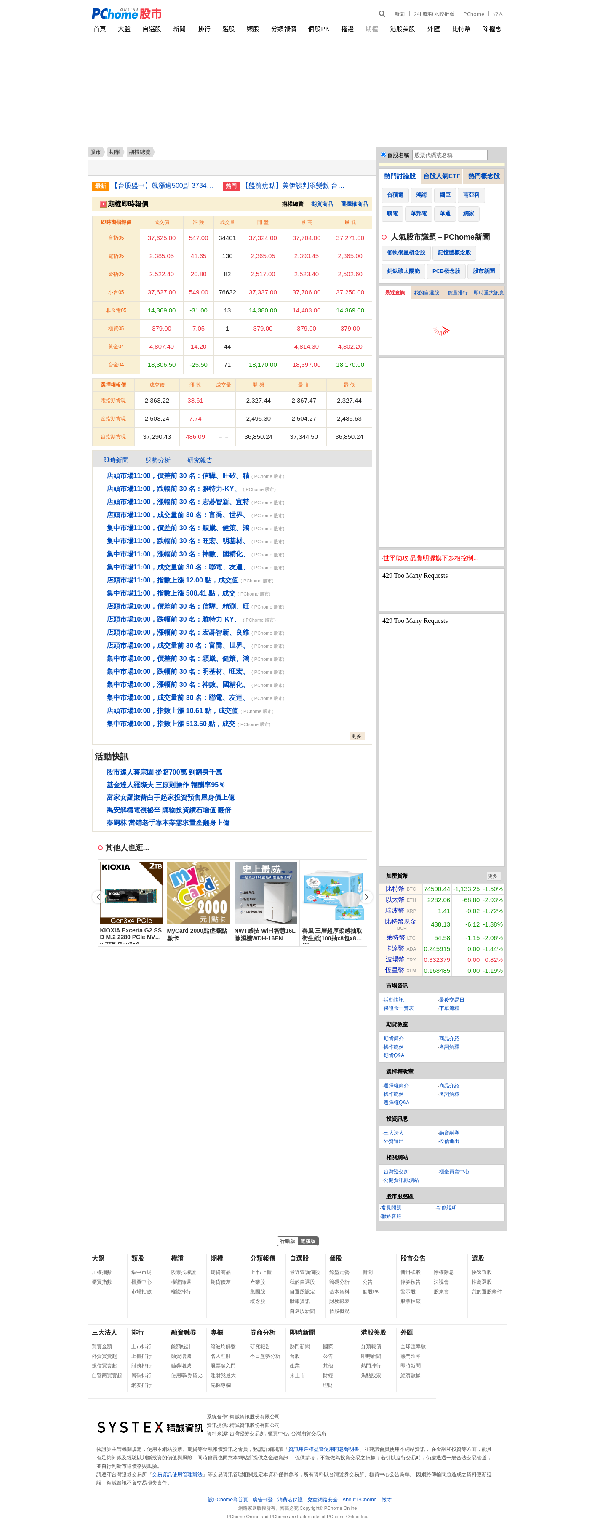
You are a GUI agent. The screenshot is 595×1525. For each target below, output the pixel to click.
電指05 (116, 256)
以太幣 (395, 899)
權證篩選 (181, 1282)
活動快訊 (394, 1000)
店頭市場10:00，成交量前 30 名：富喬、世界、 (178, 645)
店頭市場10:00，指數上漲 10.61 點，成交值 (173, 710)
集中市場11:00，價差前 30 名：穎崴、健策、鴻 (178, 527)
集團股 (257, 1292)
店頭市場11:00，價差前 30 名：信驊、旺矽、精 (178, 475)
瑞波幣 (394, 910)
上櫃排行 (141, 1356)
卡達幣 (394, 948)
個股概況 (339, 1311)
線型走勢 (339, 1272)
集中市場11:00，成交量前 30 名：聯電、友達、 (178, 567)
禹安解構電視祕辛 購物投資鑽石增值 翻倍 (169, 810)
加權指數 (102, 1272)
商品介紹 (449, 1039)
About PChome (359, 1500)
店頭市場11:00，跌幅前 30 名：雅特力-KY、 (174, 488)
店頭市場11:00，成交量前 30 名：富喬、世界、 (178, 514)
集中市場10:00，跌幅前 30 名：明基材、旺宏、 (178, 671)
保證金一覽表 (399, 1008)
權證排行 (181, 1292)
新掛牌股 (410, 1272)
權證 (347, 28)
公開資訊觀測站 (401, 1180)
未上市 (297, 1375)
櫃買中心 (141, 1282)
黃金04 (116, 347)
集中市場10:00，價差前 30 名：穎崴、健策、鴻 (178, 658)
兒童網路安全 (322, 1500)
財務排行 (141, 1366)
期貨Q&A (394, 1055)
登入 (498, 13)
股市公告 (413, 1258)
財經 (328, 1375)
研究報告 (200, 460)
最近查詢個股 (305, 1272)
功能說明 (447, 1208)
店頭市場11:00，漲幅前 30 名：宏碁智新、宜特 (178, 501)
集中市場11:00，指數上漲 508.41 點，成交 (171, 593)
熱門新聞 (300, 1346)
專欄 (217, 1332)
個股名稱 (398, 155)
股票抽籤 (410, 1301)
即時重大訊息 (489, 293)
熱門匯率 (410, 1356)
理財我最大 (223, 1375)
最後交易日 (451, 1000)
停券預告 (410, 1282)
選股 (228, 28)
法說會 (441, 1282)
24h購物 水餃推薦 (434, 13)
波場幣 (395, 959)
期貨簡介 (394, 1039)
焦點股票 (371, 1375)
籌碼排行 (141, 1375)
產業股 (257, 1282)
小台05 (116, 292)
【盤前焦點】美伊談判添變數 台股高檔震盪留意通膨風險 (294, 185)
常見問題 (391, 1208)
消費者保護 (290, 1500)
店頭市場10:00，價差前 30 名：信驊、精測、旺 (178, 606)
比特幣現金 (400, 921)
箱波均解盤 (223, 1346)
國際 (328, 1346)
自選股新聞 (302, 1311)
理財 (328, 1385)
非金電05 (116, 310)
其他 (328, 1366)
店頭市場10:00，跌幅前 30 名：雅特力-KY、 (174, 619)
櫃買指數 (102, 1282)
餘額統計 (181, 1346)
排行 (204, 28)
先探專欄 (221, 1385)
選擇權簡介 (396, 1086)
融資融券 (449, 1133)
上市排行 (141, 1346)
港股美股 (402, 28)
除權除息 (444, 1272)
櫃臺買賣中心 (454, 1172)
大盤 (124, 28)
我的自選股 (426, 293)
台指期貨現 (113, 437)
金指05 (116, 274)
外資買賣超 (104, 1356)
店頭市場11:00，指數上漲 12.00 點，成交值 (173, 580)
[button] (366, 897)
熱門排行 (371, 1366)
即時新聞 (115, 460)
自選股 (151, 28)
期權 (372, 28)
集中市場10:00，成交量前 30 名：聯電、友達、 (178, 697)
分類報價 (283, 28)
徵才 (387, 1500)
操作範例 (394, 1047)
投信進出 (449, 1141)
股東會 (441, 1292)
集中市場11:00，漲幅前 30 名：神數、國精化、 (178, 554)
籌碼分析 (339, 1282)
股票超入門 (223, 1366)
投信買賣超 (104, 1366)
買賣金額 (102, 1346)
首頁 (99, 28)
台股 (295, 1356)
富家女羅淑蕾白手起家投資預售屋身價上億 (171, 797)
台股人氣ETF (441, 175)
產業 (295, 1366)
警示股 (408, 1292)
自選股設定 (302, 1292)
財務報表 (339, 1301)
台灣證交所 (396, 1172)
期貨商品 (322, 204)
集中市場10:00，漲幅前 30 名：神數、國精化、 (178, 684)
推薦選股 (482, 1282)
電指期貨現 (113, 400)
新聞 (400, 13)
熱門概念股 (484, 175)
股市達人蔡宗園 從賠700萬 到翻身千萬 (165, 772)
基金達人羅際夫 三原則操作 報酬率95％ (166, 784)
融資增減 (181, 1356)
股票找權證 (183, 1272)
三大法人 (394, 1133)
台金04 (116, 365)
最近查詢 (395, 293)
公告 (368, 1282)
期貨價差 (221, 1282)
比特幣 (461, 28)
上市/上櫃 (261, 1272)
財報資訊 (300, 1301)
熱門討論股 (400, 175)
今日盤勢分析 (265, 1356)
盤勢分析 (158, 460)
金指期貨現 (113, 419)
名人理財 (221, 1356)
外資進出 (394, 1141)
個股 (335, 1258)
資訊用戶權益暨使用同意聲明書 (323, 1449)
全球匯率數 (413, 1346)
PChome (474, 13)
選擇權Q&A (396, 1103)
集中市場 (141, 1272)
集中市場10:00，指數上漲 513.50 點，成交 (171, 723)
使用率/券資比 (187, 1375)
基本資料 (339, 1292)
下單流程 (449, 1008)
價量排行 (458, 293)
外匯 (433, 28)
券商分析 (262, 1332)
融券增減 (181, 1366)
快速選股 (482, 1272)
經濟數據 (410, 1375)
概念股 (257, 1301)
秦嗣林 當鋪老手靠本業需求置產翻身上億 (168, 822)
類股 (253, 28)
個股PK (318, 28)
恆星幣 (394, 970)
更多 (356, 736)
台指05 (116, 238)
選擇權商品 (354, 204)
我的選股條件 (487, 1292)
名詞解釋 (449, 1047)
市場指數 (141, 1292)
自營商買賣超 (107, 1375)
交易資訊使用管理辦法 (177, 1474)
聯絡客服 (391, 1216)
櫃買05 (116, 328)
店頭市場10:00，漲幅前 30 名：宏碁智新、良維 (178, 632)
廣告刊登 (263, 1500)
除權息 (492, 28)
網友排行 (141, 1385)
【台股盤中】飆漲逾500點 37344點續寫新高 (163, 185)
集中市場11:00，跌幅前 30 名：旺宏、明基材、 (178, 541)
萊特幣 (395, 937)
